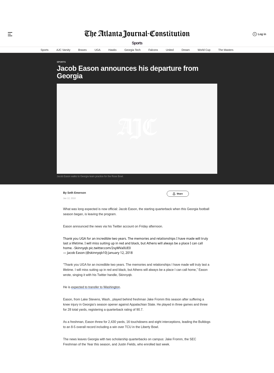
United (170, 50)
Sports (44, 50)
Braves (82, 50)
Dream (186, 50)
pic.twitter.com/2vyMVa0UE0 (110, 248)
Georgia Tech (132, 50)
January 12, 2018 (120, 253)
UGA (98, 50)
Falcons (153, 50)
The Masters (225, 50)
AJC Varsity (63, 50)
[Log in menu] (259, 34)
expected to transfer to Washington (95, 287)
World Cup (204, 50)
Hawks (112, 50)
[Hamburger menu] (10, 34)
